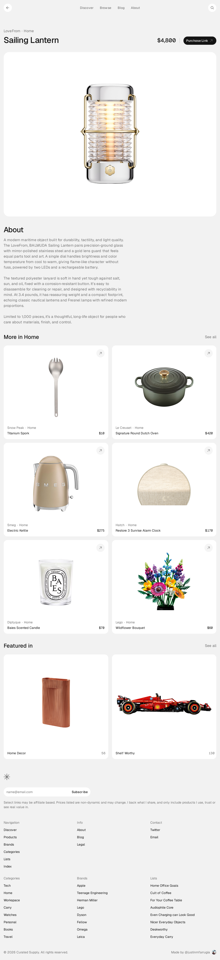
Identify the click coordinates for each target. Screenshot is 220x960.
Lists (7, 859)
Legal (81, 844)
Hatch (120, 525)
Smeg (11, 525)
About (81, 830)
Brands (9, 844)
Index (8, 866)
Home (29, 31)
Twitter (155, 830)
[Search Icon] (212, 8)
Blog (80, 837)
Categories (12, 852)
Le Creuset (123, 428)
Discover (10, 830)
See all (210, 337)
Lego (119, 622)
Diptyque (14, 622)
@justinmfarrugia (197, 952)
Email (154, 837)
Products (10, 837)
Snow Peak (15, 428)
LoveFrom (12, 31)
